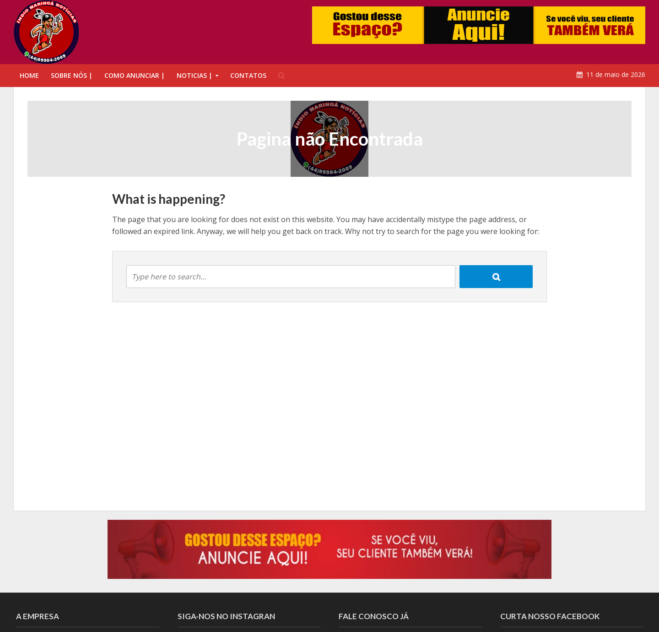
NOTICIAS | (194, 75)
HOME (29, 75)
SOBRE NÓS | (71, 75)
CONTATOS (248, 75)
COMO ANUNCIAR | (134, 75)
